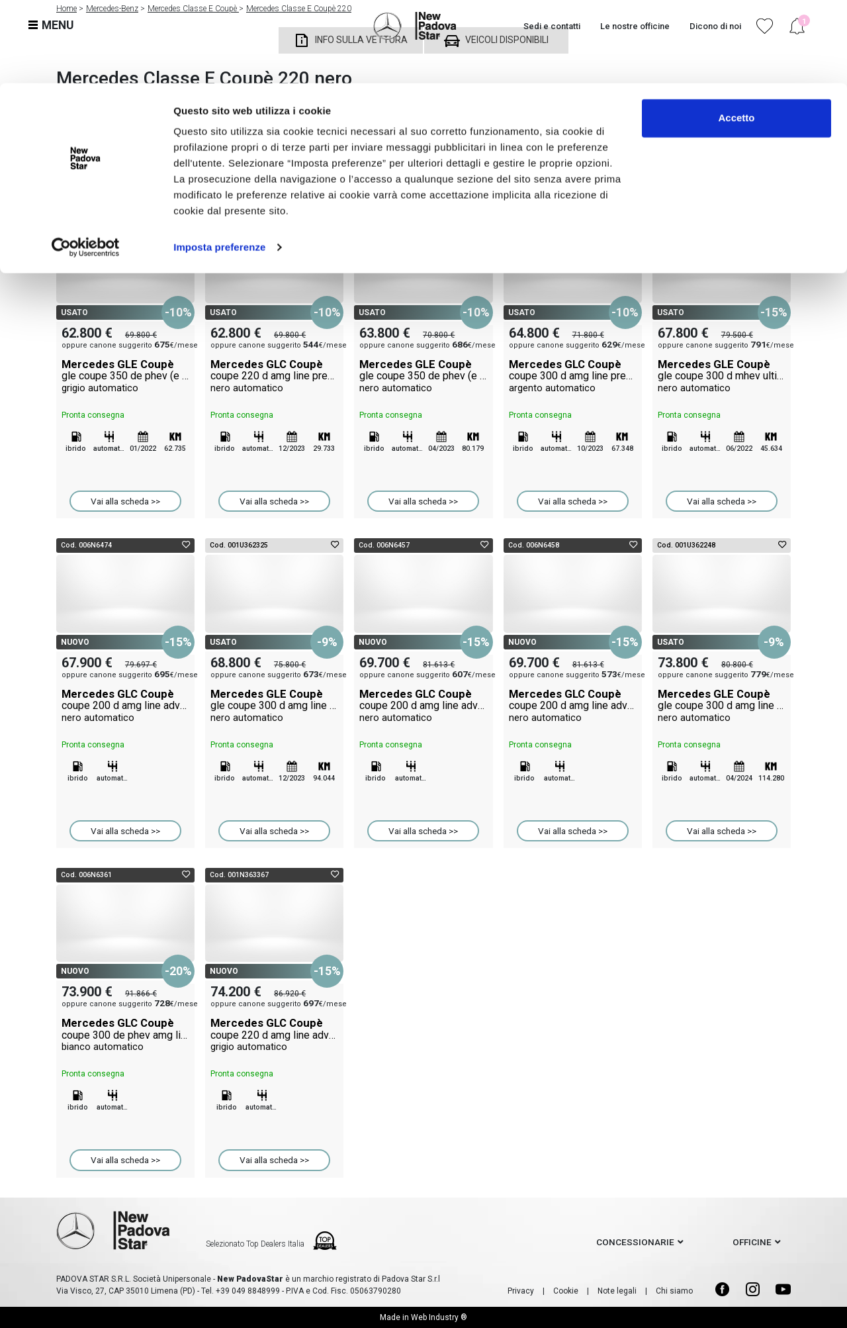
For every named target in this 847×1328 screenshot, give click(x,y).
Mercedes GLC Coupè (274, 376)
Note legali (617, 1291)
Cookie (565, 1291)
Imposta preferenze (219, 163)
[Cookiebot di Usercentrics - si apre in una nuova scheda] (86, 164)
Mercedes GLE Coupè (125, 376)
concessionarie (635, 1242)
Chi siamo (674, 1291)
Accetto (736, 34)
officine (752, 1242)
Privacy (521, 1291)
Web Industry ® (439, 1317)
